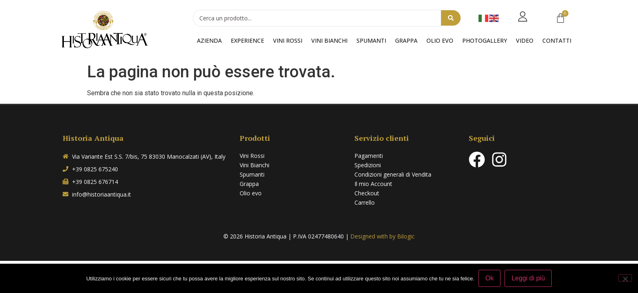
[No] (625, 278)
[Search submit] (451, 18)
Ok (489, 278)
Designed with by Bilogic (382, 236)
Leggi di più (528, 278)
